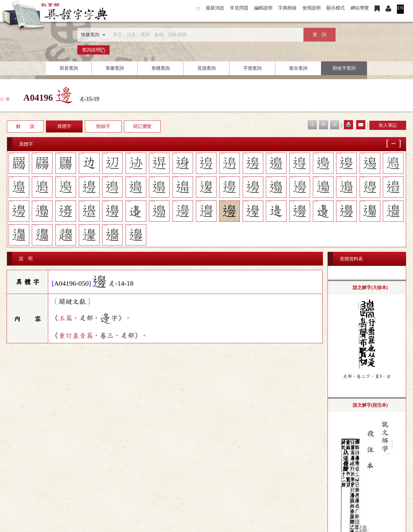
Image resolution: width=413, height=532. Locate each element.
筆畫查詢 (115, 68)
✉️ (361, 124)
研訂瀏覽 (142, 126)
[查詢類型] (91, 35)
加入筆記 (388, 125)
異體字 (64, 126)
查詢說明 (93, 49)
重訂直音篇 (76, 335)
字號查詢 (252, 68)
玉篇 (65, 318)
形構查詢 (160, 68)
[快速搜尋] (204, 35)
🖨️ (348, 124)
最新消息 (215, 7)
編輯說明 (263, 7)
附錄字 (103, 126)
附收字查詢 (344, 68)
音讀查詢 (206, 68)
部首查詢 (69, 68)
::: (198, 7)
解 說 (25, 126)
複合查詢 (298, 68)
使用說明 (311, 7)
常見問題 (239, 7)
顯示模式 (335, 7)
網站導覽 (359, 7)
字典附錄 (287, 7)
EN (400, 7)
